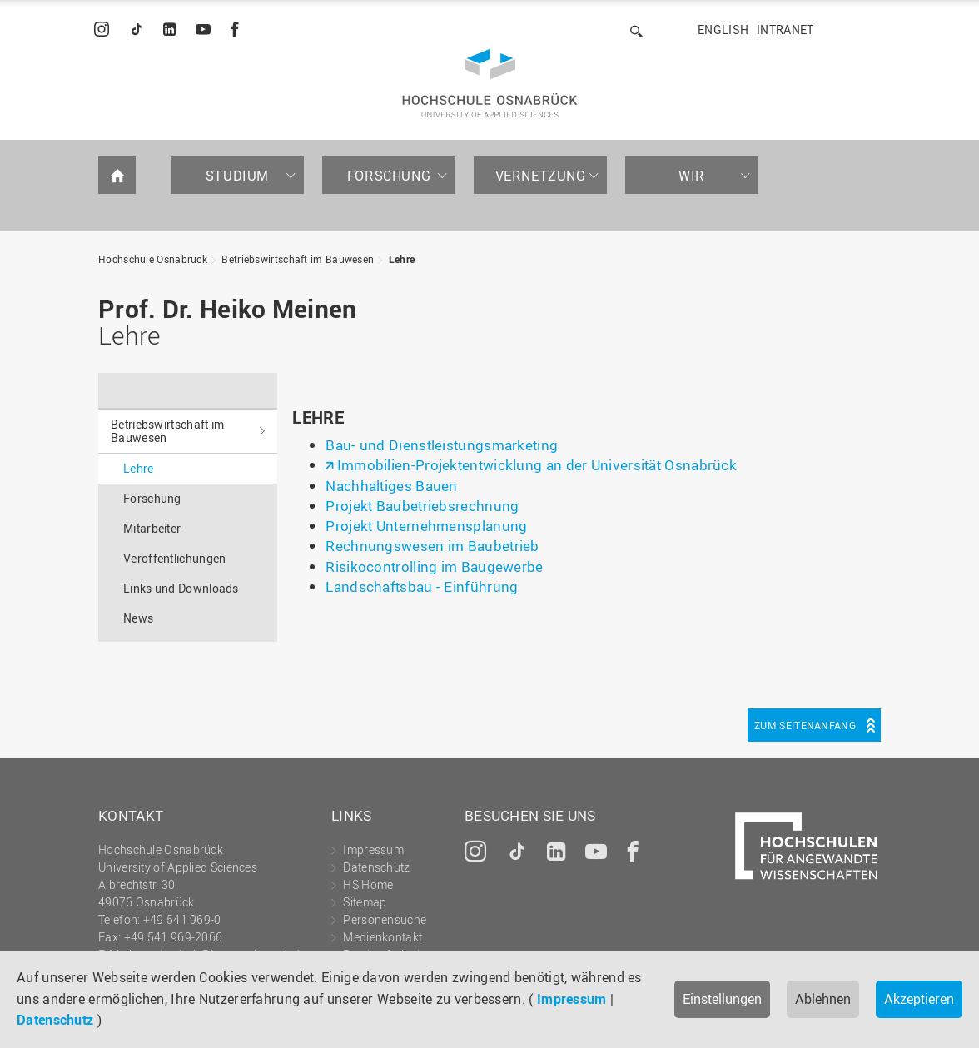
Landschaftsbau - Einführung (422, 586)
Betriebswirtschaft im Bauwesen (297, 259)
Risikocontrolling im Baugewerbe (434, 566)
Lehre (402, 259)
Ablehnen (823, 999)
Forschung (388, 175)
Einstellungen (722, 999)
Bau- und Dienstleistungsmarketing (442, 444)
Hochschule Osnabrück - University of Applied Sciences (490, 83)
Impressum (572, 999)
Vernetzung (540, 175)
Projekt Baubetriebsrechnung (422, 505)
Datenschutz (55, 1020)
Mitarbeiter (152, 528)
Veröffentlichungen (174, 558)
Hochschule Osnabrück (152, 259)
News (138, 618)
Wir (691, 175)
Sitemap (364, 902)
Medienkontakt (382, 937)
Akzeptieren (919, 999)
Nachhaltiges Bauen (391, 485)
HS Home (368, 884)
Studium (237, 175)
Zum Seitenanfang (805, 725)
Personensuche (384, 919)
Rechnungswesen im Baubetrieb (432, 545)
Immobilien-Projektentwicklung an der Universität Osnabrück (537, 464)
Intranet (785, 29)
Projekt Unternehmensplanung (426, 525)
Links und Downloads (181, 588)
